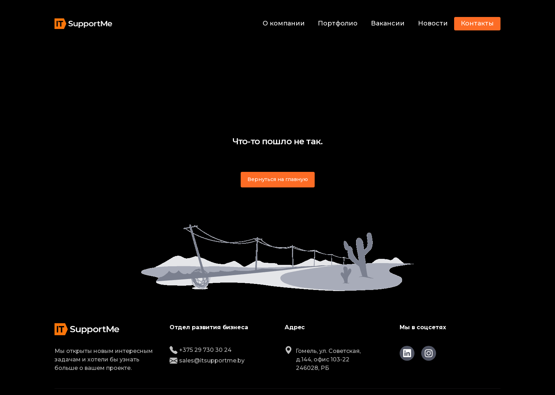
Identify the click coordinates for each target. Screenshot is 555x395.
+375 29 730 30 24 (200, 350)
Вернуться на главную (277, 179)
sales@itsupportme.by (207, 360)
